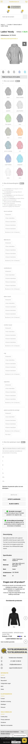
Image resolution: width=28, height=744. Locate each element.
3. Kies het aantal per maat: (13, 442)
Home (2, 24)
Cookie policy (4, 716)
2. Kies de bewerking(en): (13, 183)
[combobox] (12, 17)
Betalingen (3, 704)
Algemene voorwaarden (6, 725)
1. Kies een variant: (11, 81)
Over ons (3, 677)
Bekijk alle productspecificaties (9, 38)
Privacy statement (5, 719)
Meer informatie (6, 742)
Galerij (2, 689)
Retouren (3, 707)
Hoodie (10, 24)
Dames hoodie (17, 24)
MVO (2, 686)
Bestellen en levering (6, 701)
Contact (3, 698)
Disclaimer (3, 722)
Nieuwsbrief (4, 680)
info (17, 81)
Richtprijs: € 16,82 (7, 636)
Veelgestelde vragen (6, 683)
